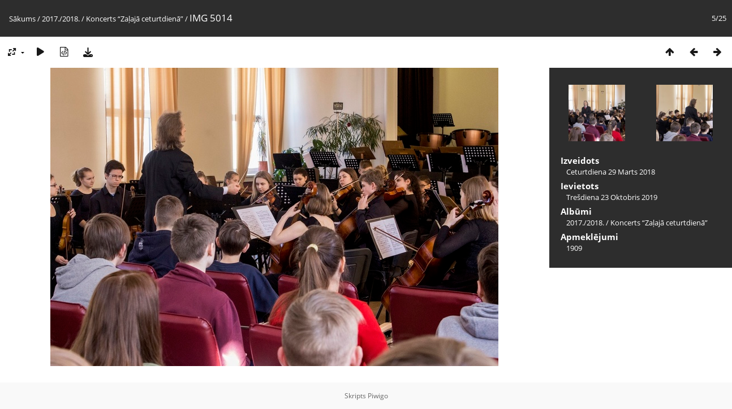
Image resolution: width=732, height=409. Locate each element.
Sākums (22, 19)
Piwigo (378, 396)
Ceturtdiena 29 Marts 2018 (610, 172)
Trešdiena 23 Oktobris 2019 (611, 197)
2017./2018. (61, 19)
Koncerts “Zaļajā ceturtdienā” (134, 19)
